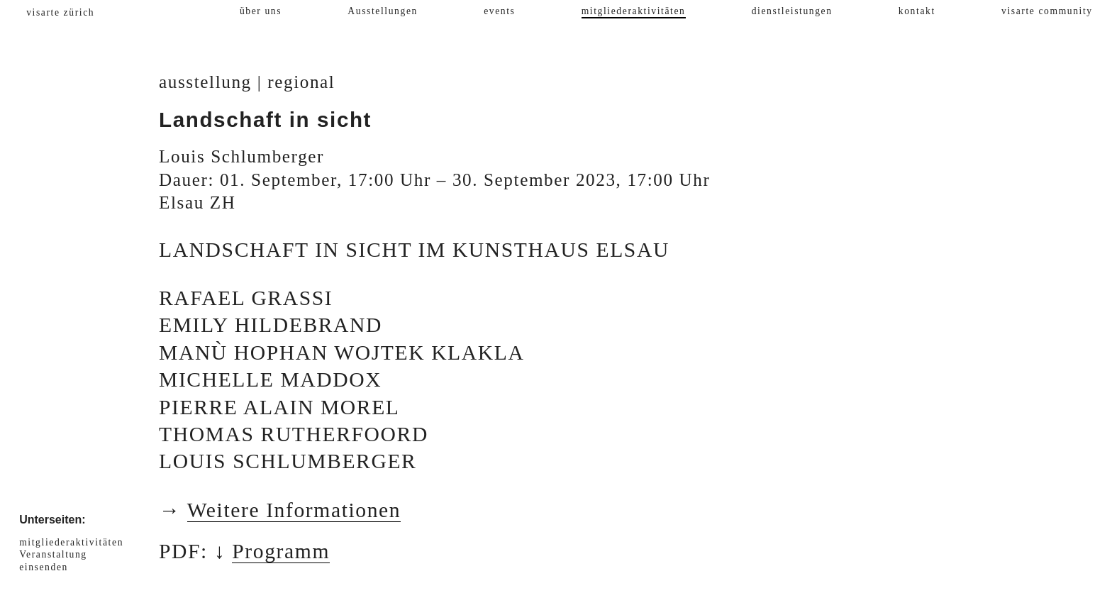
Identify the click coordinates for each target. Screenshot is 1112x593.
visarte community (1047, 11)
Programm (281, 551)
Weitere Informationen (294, 510)
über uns (261, 11)
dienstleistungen (792, 11)
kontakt (917, 11)
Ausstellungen (383, 11)
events (499, 11)
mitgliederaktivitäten (634, 11)
